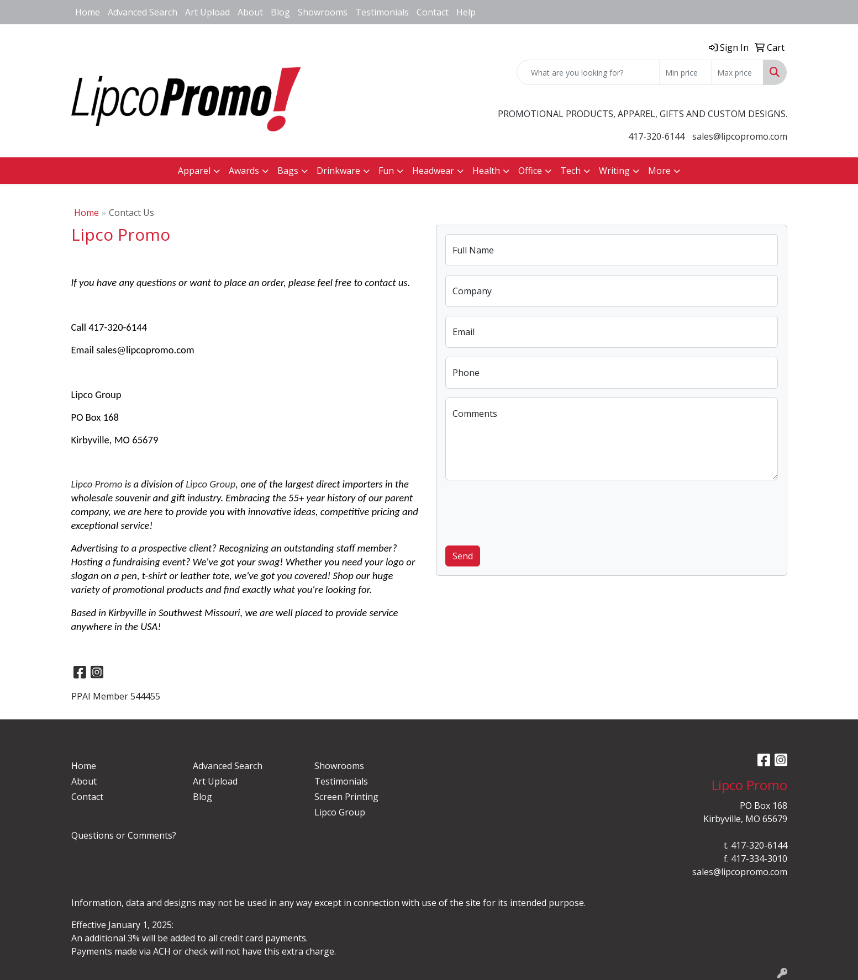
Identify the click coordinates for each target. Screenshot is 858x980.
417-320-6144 (656, 136)
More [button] (659, 171)
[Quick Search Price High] (737, 72)
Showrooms (323, 12)
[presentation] (529, 510)
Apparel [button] (194, 171)
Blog (280, 12)
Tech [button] (570, 171)
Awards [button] (244, 171)
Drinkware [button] (338, 171)
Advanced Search (142, 12)
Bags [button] (287, 171)
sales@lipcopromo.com (739, 136)
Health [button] (486, 171)
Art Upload (207, 12)
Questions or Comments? (123, 835)
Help (466, 12)
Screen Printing (346, 797)
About (250, 12)
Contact (433, 12)
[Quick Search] (588, 72)
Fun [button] (386, 171)
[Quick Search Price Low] (685, 72)
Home (87, 12)
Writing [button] (614, 171)
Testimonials (382, 12)
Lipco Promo (97, 484)
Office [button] (530, 171)
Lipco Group (210, 484)
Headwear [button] (433, 171)
